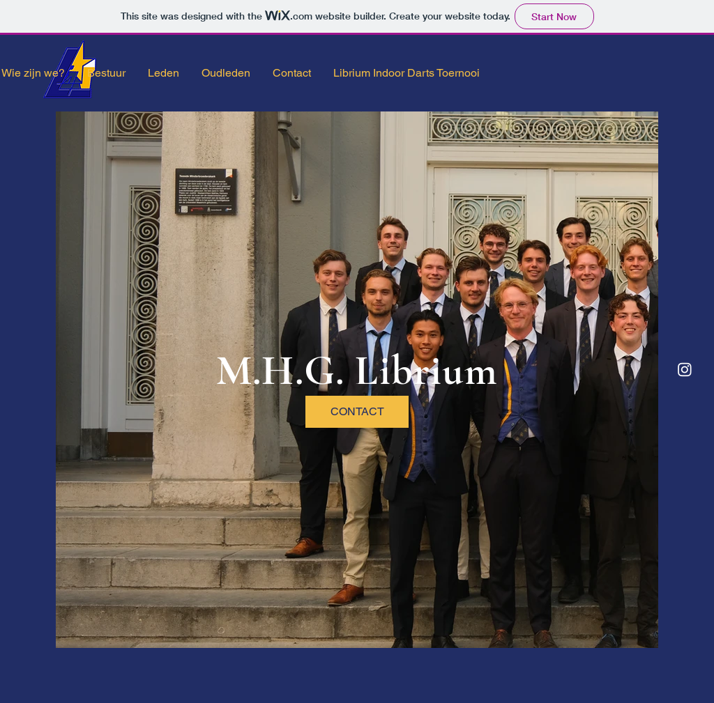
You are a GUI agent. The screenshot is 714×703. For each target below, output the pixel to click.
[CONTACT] (357, 412)
